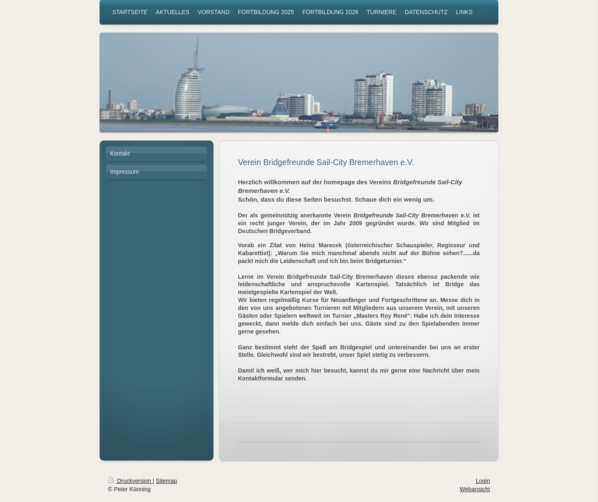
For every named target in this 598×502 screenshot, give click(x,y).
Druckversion (130, 481)
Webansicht (475, 489)
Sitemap (166, 481)
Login (483, 481)
